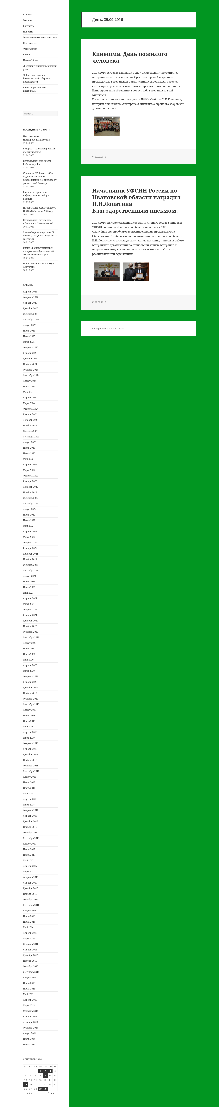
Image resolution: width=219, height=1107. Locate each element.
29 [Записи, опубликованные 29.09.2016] (40, 1088)
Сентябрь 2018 (31, 771)
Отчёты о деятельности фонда (40, 37)
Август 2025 (29, 325)
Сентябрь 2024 (31, 375)
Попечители (30, 43)
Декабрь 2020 (30, 620)
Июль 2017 (29, 849)
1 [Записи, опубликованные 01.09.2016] (40, 1071)
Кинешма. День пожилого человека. (129, 57)
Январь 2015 (30, 1016)
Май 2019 (28, 726)
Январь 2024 (30, 414)
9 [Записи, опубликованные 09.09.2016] (45, 1075)
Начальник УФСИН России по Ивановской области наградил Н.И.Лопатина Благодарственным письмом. (136, 200)
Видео (26, 54)
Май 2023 (28, 458)
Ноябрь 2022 (30, 492)
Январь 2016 (30, 949)
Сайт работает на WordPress (108, 328)
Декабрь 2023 (30, 419)
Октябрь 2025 (30, 313)
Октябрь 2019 (30, 698)
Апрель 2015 (30, 999)
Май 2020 (28, 659)
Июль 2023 (29, 447)
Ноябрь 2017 (30, 826)
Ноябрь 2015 (30, 960)
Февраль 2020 (30, 676)
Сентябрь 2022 (31, 503)
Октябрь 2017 (30, 832)
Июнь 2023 (29, 453)
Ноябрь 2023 (30, 425)
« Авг (30, 1093)
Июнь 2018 (29, 787)
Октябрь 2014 (30, 1027)
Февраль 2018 (30, 810)
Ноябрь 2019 (30, 693)
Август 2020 (29, 642)
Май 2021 (28, 592)
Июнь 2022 (29, 520)
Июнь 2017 (29, 854)
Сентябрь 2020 (31, 637)
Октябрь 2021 (30, 564)
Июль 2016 (29, 916)
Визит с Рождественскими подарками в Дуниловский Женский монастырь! (38, 251)
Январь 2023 (30, 481)
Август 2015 (29, 977)
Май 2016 (28, 927)
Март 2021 (29, 603)
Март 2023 (29, 470)
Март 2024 (29, 403)
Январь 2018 (30, 815)
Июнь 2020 (29, 654)
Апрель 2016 (30, 932)
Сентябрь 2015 (31, 971)
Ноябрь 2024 (30, 364)
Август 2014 (29, 1033)
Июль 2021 (29, 581)
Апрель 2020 (30, 665)
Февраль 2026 (30, 297)
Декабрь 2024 (30, 358)
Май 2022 (28, 525)
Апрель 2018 (30, 799)
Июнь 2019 (29, 721)
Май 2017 (28, 860)
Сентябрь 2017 (31, 838)
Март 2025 (29, 341)
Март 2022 (29, 537)
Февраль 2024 (30, 408)
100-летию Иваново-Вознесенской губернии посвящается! (36, 78)
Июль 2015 (29, 983)
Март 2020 (29, 670)
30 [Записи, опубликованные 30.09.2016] (45, 1088)
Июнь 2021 (29, 587)
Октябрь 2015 (30, 966)
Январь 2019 (30, 748)
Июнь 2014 (29, 1044)
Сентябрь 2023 (31, 436)
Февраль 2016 (30, 944)
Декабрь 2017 (30, 821)
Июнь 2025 (29, 336)
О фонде (27, 20)
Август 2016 (29, 910)
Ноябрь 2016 (30, 893)
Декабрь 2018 (30, 754)
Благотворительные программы (34, 89)
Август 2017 (29, 843)
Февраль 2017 (30, 877)
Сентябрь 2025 (31, 319)
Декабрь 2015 (30, 955)
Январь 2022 (30, 548)
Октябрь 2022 (30, 497)
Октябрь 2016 (30, 899)
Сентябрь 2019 (31, 704)
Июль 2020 (29, 648)
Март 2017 (29, 871)
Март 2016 (29, 938)
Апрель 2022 (30, 531)
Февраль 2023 (30, 475)
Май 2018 (28, 793)
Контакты (28, 25)
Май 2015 (28, 994)
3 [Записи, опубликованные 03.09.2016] (50, 1071)
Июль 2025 (29, 330)
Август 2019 (29, 709)
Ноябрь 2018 (30, 760)
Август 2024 (29, 380)
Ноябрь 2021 (30, 559)
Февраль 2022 (30, 542)
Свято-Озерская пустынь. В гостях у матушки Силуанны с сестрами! (40, 235)
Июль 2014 (29, 1038)
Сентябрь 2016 (31, 905)
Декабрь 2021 (30, 553)
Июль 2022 (29, 514)
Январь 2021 (30, 615)
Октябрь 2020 (30, 631)
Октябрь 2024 (30, 369)
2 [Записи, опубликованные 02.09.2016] (45, 1071)
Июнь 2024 (29, 386)
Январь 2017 (30, 882)
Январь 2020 (30, 681)
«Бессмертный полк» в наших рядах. (40, 67)
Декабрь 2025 (30, 308)
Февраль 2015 (30, 1010)
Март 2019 (29, 737)
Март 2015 (29, 1005)
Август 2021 (29, 576)
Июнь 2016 (29, 921)
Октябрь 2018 (30, 765)
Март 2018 (29, 804)
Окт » (51, 1093)
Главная (27, 14)
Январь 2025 (30, 353)
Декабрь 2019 (30, 687)
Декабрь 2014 (30, 1022)
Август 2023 (29, 442)
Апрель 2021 (30, 598)
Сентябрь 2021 (31, 570)
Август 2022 (29, 509)
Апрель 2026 (30, 291)
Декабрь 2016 (30, 888)
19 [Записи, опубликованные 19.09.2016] (25, 1084)
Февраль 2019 (30, 743)
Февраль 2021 (30, 609)
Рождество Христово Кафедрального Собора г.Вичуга (36, 195)
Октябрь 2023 (30, 431)
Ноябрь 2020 (30, 626)
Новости (28, 31)
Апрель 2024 (30, 397)
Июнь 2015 (29, 988)
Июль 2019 (29, 715)
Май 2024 (28, 392)
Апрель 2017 (30, 866)
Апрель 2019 (30, 732)
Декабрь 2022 (30, 486)
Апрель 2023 (30, 464)
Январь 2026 (30, 302)
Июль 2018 (29, 782)
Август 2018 (29, 776)
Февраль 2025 (30, 347)
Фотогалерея (30, 48)
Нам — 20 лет (30, 60)
